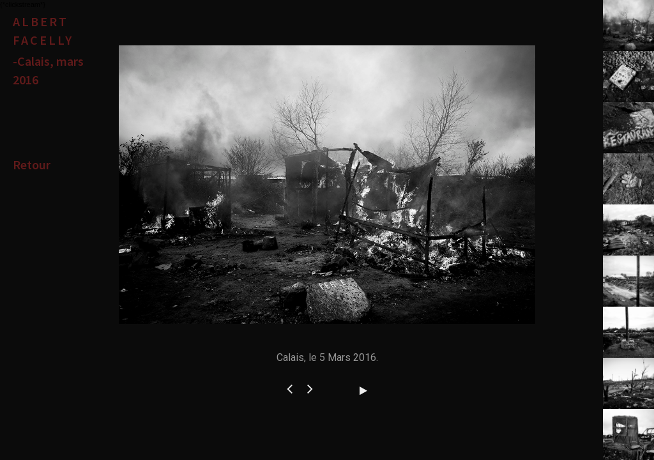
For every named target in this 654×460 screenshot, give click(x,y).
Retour (31, 164)
